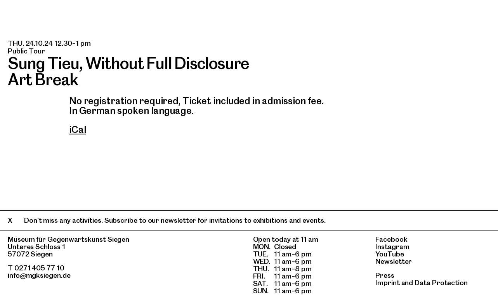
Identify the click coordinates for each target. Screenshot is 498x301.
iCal (77, 129)
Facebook (391, 239)
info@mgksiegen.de (39, 275)
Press (384, 275)
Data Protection (441, 283)
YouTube (389, 254)
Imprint (387, 283)
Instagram (392, 247)
